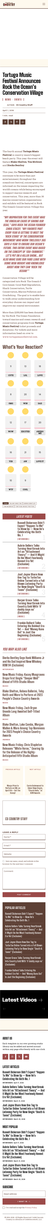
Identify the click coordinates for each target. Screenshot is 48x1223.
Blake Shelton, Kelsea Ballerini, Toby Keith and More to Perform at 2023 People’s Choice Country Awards (23, 694)
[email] (24, 1194)
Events (18, 99)
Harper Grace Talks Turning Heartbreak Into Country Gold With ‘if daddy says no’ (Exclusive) (31, 606)
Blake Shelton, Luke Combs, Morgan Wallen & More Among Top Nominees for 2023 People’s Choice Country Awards (24, 730)
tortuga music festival (25, 506)
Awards (6, 739)
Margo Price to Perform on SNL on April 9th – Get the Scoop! (12, 789)
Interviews (23, 539)
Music (21, 616)
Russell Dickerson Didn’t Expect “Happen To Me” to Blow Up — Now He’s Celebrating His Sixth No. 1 (31, 529)
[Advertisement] (24, 34)
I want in (24, 1201)
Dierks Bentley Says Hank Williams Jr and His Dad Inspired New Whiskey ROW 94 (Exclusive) (23, 661)
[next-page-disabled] (43, 1009)
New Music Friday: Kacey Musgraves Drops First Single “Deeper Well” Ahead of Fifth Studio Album (24, 678)
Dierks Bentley (30, 503)
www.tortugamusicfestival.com (20, 336)
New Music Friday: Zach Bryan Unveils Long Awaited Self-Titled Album (21, 711)
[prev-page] (5, 1009)
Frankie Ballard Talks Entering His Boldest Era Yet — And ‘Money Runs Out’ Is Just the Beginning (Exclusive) (31, 629)
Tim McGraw (8, 506)
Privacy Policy (31, 1207)
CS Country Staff (24, 105)
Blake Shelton (16, 503)
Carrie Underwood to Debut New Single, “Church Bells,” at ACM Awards (35, 789)
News (5, 703)
